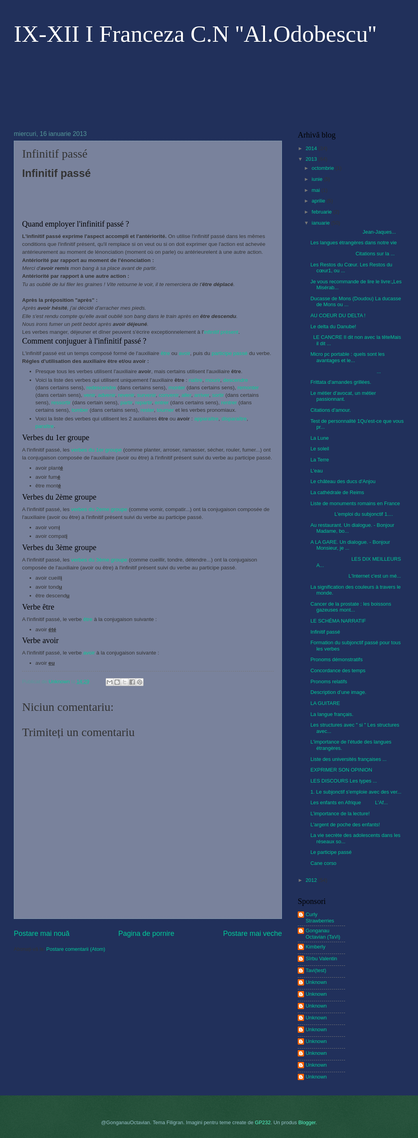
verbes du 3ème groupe (99, 560)
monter (176, 387)
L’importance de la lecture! (339, 813)
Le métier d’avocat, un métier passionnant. (343, 396)
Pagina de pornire (146, 933)
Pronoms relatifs (328, 681)
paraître (44, 426)
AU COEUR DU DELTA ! (338, 315)
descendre (235, 380)
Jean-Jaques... (353, 232)
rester (147, 410)
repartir (143, 402)
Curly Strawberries (320, 917)
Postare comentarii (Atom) (75, 949)
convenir (168, 395)
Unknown (316, 982)
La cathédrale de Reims (337, 492)
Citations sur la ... (352, 254)
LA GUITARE (325, 703)
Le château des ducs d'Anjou (342, 481)
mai (316, 190)
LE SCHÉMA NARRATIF (338, 621)
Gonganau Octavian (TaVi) (323, 933)
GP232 (263, 1122)
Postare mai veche (252, 933)
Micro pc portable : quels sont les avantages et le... (347, 357)
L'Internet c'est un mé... (355, 576)
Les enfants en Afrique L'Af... (349, 802)
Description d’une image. (338, 692)
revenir (126, 395)
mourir (212, 380)
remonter (248, 387)
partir (126, 402)
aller (186, 395)
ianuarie (321, 223)
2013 (312, 159)
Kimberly (315, 947)
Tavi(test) (316, 970)
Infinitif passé (325, 632)
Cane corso (323, 863)
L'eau (316, 471)
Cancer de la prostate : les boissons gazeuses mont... (350, 607)
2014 (312, 148)
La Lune (319, 438)
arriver (201, 395)
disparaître (234, 419)
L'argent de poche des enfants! (345, 824)
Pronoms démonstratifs (336, 659)
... (345, 371)
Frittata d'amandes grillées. (340, 382)
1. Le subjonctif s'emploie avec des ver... (355, 792)
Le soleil (319, 449)
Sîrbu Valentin (321, 958)
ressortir (61, 402)
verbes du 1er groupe (96, 450)
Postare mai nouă (41, 933)
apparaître (206, 419)
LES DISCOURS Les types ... (343, 781)
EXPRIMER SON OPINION (341, 770)
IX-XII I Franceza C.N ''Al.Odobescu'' (195, 34)
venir (89, 395)
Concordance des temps (338, 670)
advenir (106, 395)
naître (196, 380)
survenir (146, 395)
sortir (218, 395)
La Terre (319, 460)
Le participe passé (331, 852)
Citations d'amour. (330, 410)
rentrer (229, 402)
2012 (312, 880)
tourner (165, 410)
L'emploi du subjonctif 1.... (351, 514)
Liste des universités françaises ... (348, 759)
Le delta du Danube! (333, 326)
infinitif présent (221, 332)
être (165, 353)
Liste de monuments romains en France (355, 503)
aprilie (319, 201)
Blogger (306, 1122)
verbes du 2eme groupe (99, 509)
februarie (322, 212)
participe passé (230, 353)
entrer (162, 402)
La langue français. (331, 714)
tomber (79, 410)
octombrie (323, 168)
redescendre (101, 387)
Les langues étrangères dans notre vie (353, 242)
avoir (184, 353)
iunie (318, 179)
